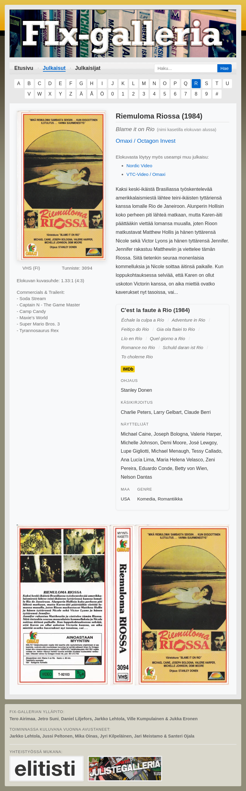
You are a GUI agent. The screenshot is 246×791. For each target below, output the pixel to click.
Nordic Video (139, 165)
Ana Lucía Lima (137, 459)
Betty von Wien (191, 468)
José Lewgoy (202, 442)
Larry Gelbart (167, 412)
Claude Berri (197, 412)
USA (125, 498)
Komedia (146, 498)
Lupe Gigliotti (134, 451)
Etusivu (23, 68)
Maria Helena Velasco (180, 459)
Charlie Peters (136, 412)
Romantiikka (170, 498)
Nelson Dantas (136, 477)
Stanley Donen (136, 390)
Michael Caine (136, 434)
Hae (224, 68)
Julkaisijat (87, 68)
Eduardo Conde (155, 468)
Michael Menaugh (170, 451)
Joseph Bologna (171, 434)
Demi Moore (173, 442)
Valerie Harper (206, 434)
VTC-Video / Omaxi (145, 174)
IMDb (128, 369)
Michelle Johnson (139, 442)
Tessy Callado (206, 451)
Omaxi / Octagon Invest (146, 141)
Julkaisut (54, 68)
